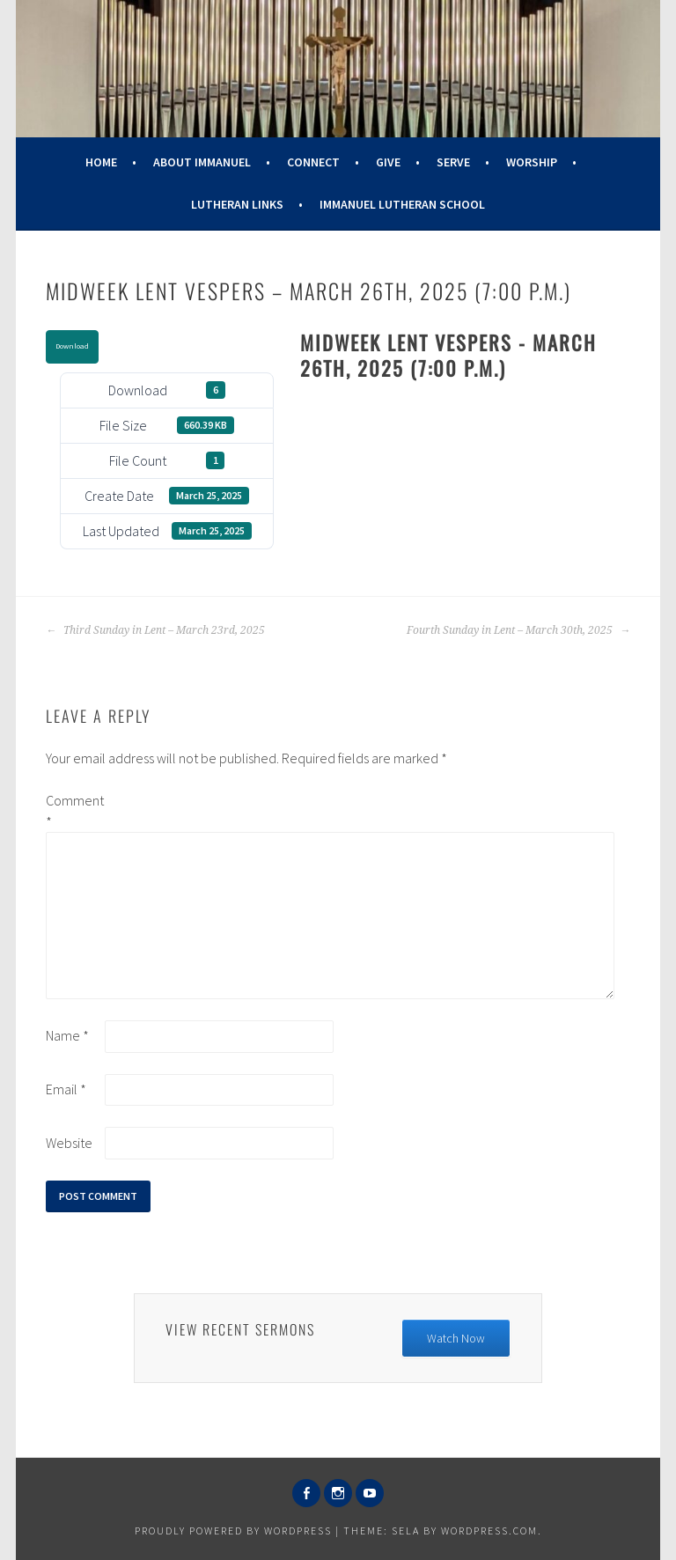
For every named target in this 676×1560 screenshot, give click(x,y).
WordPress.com (489, 1530)
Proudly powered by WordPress (233, 1530)
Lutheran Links (237, 204)
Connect (313, 162)
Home (101, 162)
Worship (531, 162)
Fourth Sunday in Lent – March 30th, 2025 (518, 630)
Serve (453, 162)
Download (72, 345)
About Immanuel (202, 162)
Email (66, 1089)
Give (388, 162)
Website (69, 1143)
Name (67, 1035)
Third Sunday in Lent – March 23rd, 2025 (155, 630)
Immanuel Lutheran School (402, 204)
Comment (74, 810)
